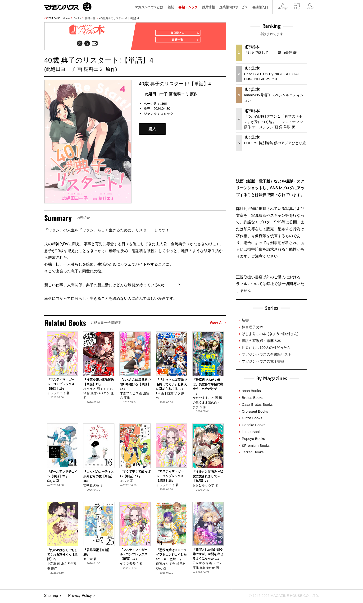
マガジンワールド (67, 6)
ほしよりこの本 (270, 334)
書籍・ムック (187, 7)
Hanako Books (253, 425)
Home (66, 18)
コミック (166, 115)
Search (310, 4)
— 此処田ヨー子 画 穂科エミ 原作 (168, 96)
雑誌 (171, 7)
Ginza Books (252, 418)
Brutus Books (252, 398)
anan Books (251, 391)
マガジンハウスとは (149, 7)
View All (218, 324)
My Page (282, 4)
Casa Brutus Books (257, 404)
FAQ (296, 4)
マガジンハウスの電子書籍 (263, 361)
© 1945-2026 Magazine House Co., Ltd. (281, 597)
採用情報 (208, 7)
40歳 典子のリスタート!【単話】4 (119, 18)
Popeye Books (253, 439)
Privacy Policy (80, 597)
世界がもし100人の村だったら (266, 347)
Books (77, 18)
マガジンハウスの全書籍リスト (266, 354)
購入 (152, 131)
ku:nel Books (252, 432)
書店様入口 (260, 7)
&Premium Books (255, 445)
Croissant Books (255, 411)
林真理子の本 (252, 327)
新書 (245, 320)
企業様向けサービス (233, 7)
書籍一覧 (90, 18)
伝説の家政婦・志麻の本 (261, 341)
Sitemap (51, 597)
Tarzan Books (252, 452)
